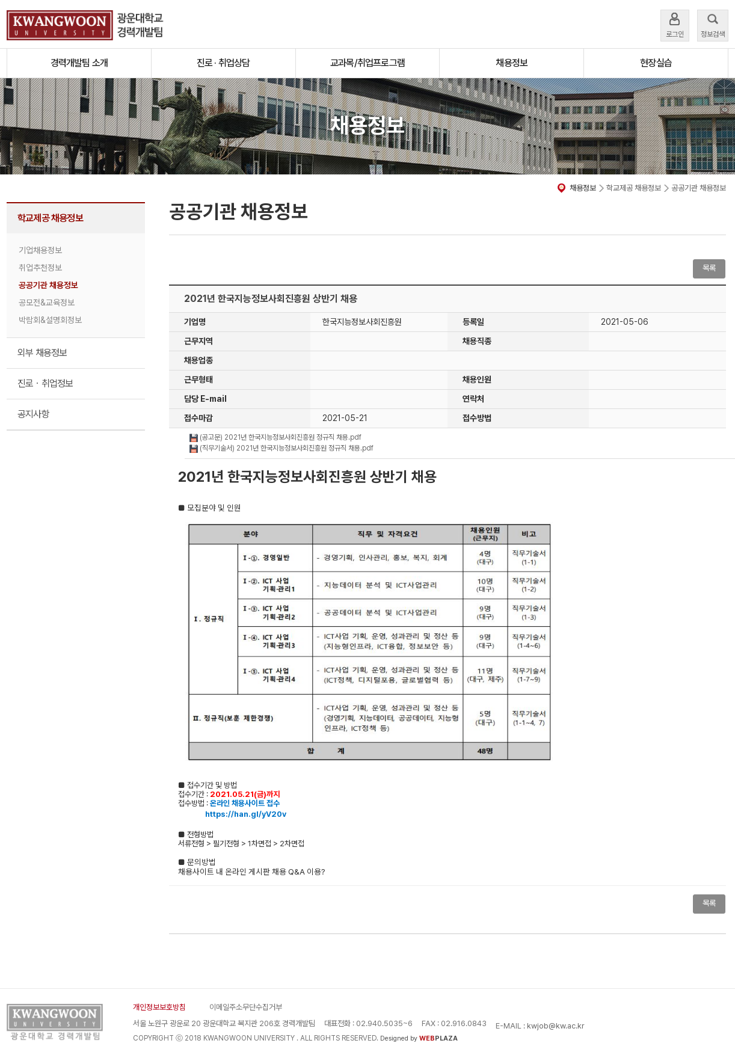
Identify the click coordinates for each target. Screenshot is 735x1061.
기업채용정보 (40, 250)
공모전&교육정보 (47, 302)
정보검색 (713, 24)
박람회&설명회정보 (50, 320)
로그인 (675, 24)
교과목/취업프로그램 (367, 63)
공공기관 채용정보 (48, 285)
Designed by (419, 1038)
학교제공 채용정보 (50, 218)
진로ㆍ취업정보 (45, 383)
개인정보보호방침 (159, 1007)
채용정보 (511, 63)
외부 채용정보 (42, 352)
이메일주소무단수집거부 (245, 1007)
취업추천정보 (40, 267)
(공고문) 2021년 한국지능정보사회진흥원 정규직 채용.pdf (275, 437)
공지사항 (33, 414)
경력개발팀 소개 (79, 63)
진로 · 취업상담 (223, 63)
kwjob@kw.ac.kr (556, 1025)
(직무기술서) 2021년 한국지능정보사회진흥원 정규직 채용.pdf (281, 448)
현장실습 (656, 63)
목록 (709, 267)
